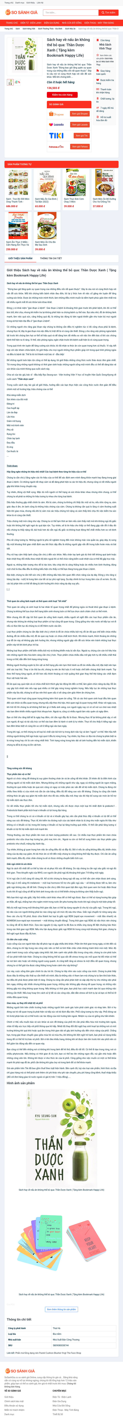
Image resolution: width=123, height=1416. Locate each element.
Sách (18, 29)
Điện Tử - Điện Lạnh (30, 23)
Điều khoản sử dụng (14, 1405)
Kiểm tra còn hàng (62, 94)
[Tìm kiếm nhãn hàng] (71, 13)
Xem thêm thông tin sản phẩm (61, 1309)
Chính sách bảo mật (14, 1401)
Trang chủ (8, 3)
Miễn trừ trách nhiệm (14, 1410)
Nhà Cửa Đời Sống (72, 23)
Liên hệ (40, 3)
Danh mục (20, 3)
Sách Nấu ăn (70, 29)
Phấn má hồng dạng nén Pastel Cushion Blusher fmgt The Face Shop (48, 1353)
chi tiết (51, 258)
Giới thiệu (30, 3)
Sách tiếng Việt (29, 29)
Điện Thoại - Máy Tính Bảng (99, 23)
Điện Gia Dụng (51, 23)
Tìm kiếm (108, 12)
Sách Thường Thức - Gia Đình (50, 29)
